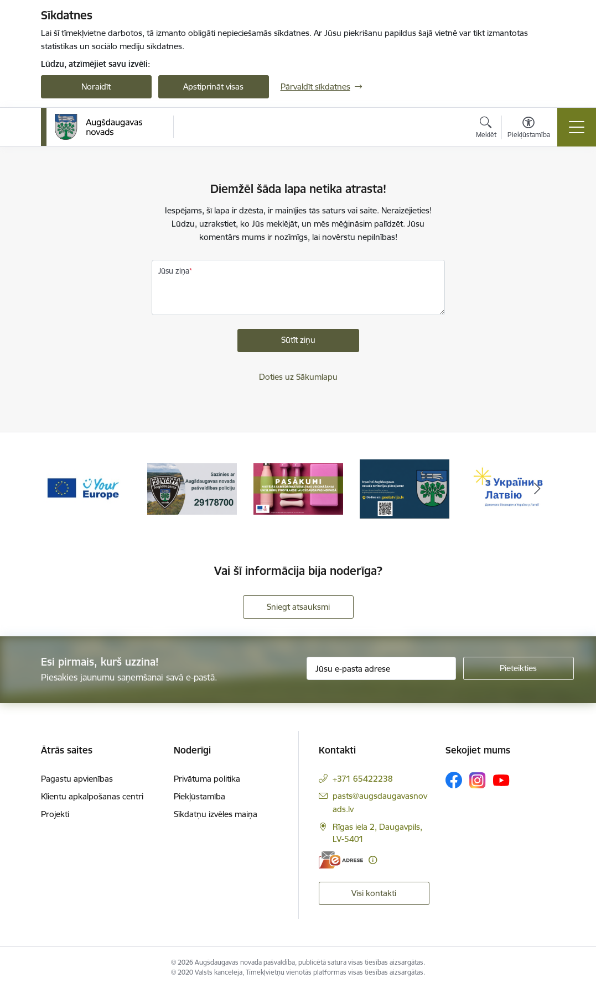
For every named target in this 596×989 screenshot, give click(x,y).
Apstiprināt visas (213, 86)
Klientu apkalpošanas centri (92, 796)
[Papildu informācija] (373, 860)
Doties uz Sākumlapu (298, 376)
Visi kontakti (373, 893)
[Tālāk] (537, 489)
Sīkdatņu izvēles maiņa (215, 814)
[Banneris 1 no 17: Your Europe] (86, 488)
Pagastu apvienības (77, 778)
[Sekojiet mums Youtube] (501, 779)
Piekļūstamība (199, 796)
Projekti (55, 814)
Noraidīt (96, 86)
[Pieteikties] (518, 668)
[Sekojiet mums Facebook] (453, 780)
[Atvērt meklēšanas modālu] (486, 129)
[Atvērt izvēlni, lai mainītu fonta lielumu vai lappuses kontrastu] (529, 129)
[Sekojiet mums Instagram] (477, 780)
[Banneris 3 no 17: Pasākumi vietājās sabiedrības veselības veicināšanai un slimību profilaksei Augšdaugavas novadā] (298, 488)
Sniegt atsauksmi (298, 606)
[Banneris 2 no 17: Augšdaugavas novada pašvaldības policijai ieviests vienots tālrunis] (192, 488)
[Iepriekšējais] (59, 489)
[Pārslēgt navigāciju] (576, 127)
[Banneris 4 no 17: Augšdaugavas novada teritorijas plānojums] (404, 488)
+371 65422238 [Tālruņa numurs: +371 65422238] (363, 778)
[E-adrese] (341, 860)
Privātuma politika (207, 778)
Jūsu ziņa (173, 271)
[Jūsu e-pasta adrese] (381, 668)
